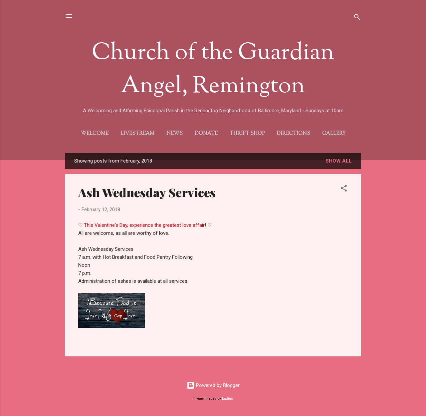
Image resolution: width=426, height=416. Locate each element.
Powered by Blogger (213, 385)
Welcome (94, 133)
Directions (293, 133)
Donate (206, 133)
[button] (344, 189)
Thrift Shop (247, 133)
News (174, 133)
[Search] (357, 18)
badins (227, 398)
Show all (338, 161)
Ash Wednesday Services (147, 192)
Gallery (333, 133)
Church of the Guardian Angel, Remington (213, 70)
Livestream (137, 133)
